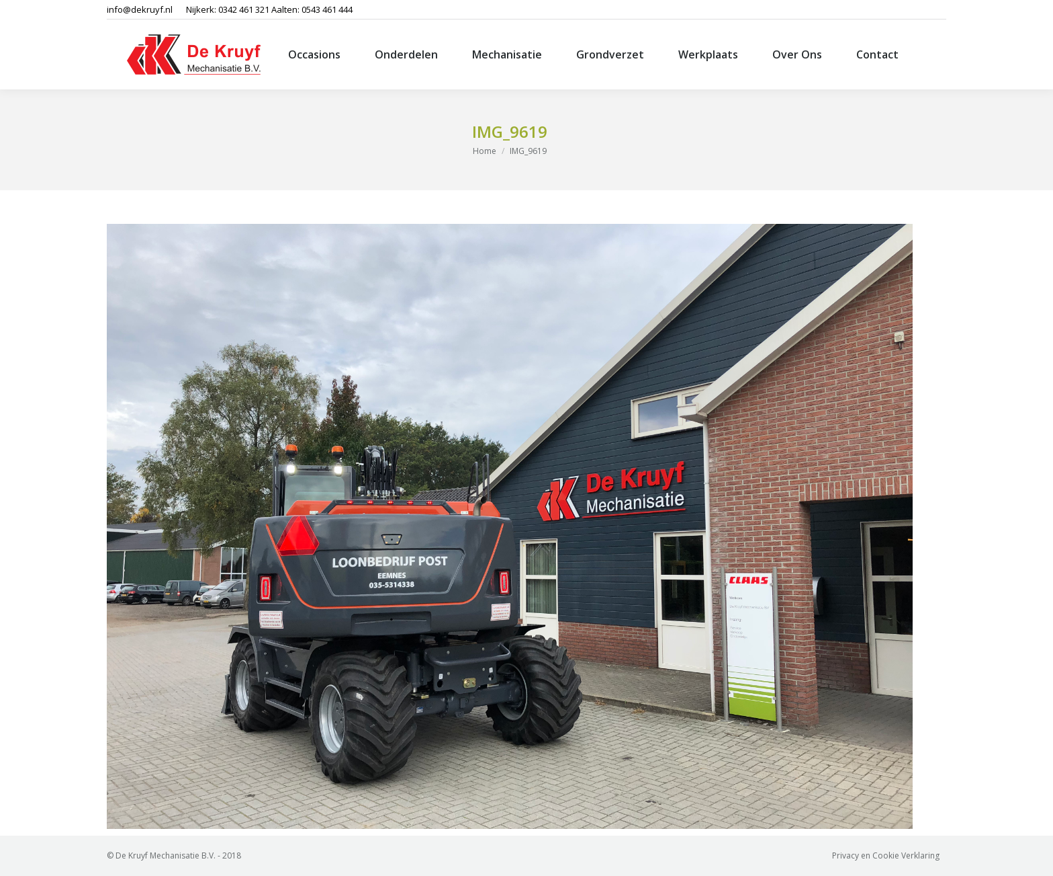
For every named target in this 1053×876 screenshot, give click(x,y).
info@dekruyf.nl (140, 9)
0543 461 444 (327, 9)
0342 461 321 (243, 9)
